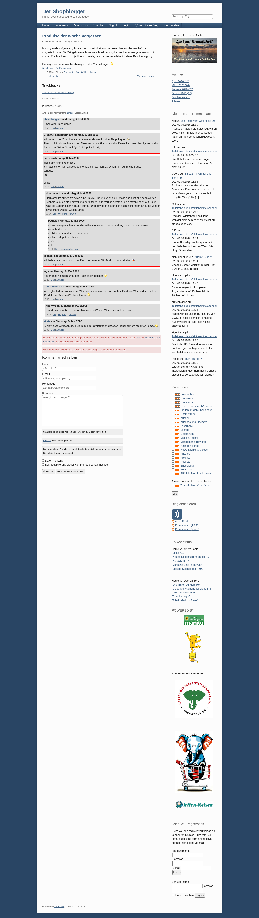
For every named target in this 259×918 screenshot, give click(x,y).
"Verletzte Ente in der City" (187, 564)
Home (45, 25)
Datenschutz (80, 25)
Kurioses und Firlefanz (193, 422)
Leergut (184, 429)
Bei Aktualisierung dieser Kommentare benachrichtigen (77, 464)
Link (53, 128)
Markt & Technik (189, 437)
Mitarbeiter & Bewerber (193, 441)
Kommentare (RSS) (186, 525)
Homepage (48, 383)
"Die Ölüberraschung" (184, 592)
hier (138, 337)
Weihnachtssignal (145, 76)
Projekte (185, 457)
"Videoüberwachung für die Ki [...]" (192, 588)
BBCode (47, 440)
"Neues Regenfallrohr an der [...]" (191, 556)
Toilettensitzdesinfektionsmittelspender (194, 151)
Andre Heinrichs (54, 286)
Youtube (98, 25)
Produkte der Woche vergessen (71, 36)
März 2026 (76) (181, 85)
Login (126, 25)
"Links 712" (178, 552)
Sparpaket (54, 76)
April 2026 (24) (180, 81)
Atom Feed (181, 521)
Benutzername (181, 850)
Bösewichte (187, 394)
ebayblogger (51, 119)
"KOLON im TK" (181, 560)
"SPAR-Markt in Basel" (185, 600)
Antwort (60, 128)
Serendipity (59, 906)
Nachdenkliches (189, 445)
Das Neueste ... (181, 97)
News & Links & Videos (194, 449)
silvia (47, 321)
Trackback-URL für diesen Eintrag (58, 92)
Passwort (177, 859)
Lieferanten (187, 433)
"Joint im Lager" (181, 596)
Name (45, 364)
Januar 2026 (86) (182, 93)
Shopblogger (48, 68)
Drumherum (187, 402)
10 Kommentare (64, 68)
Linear (70, 113)
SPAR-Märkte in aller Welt (195, 473)
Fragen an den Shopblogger (196, 410)
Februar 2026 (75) (182, 89)
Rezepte (185, 461)
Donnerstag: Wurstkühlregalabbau (80, 72)
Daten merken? (54, 460)
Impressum (61, 25)
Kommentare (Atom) (187, 529)
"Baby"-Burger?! (204, 257)
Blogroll (113, 25)
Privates (185, 453)
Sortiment (186, 469)
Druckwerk (186, 398)
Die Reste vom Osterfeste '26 (198, 120)
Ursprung (62, 214)
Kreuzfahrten (171, 25)
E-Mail (46, 374)
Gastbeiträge (188, 414)
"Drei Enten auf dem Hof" (186, 584)
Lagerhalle (186, 426)
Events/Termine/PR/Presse (196, 406)
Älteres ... (177, 101)
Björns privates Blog (146, 25)
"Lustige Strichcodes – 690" (188, 568)
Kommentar (49, 393)
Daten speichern (185, 895)
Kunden (184, 418)
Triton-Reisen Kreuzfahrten (196, 485)
